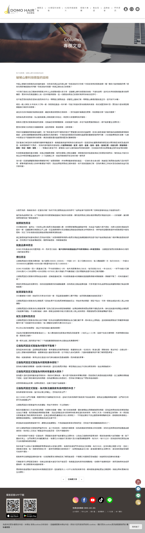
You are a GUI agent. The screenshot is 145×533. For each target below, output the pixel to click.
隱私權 (92, 511)
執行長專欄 (20, 73)
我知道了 (135, 526)
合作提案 (75, 511)
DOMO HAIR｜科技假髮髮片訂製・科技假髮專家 (20, 9)
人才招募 (110, 511)
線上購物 (119, 511)
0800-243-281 (90, 508)
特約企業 (84, 511)
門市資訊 (117, 9)
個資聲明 (101, 511)
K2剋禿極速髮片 (71, 9)
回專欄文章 (72, 479)
